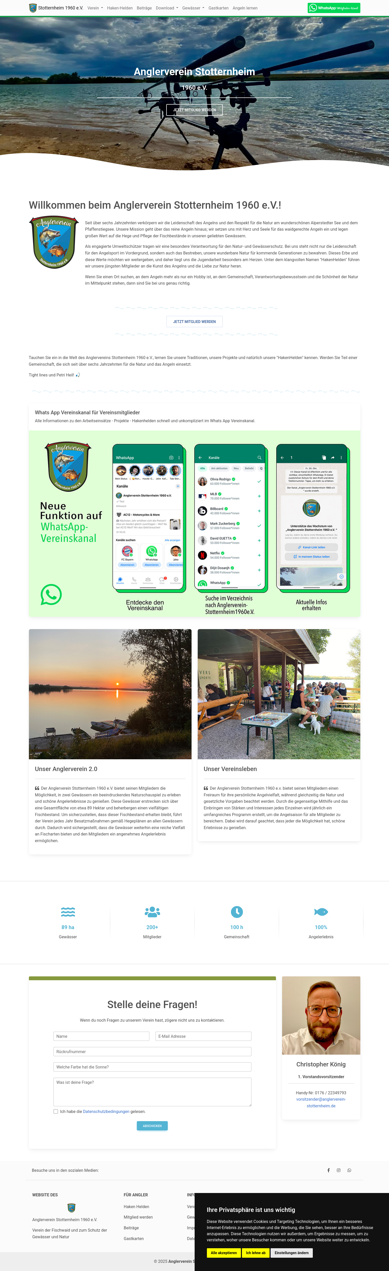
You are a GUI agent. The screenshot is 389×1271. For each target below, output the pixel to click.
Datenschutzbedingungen (106, 1111)
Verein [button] (93, 8)
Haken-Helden (120, 8)
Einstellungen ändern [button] (292, 1253)
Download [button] (165, 8)
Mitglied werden (138, 1217)
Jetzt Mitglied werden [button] (194, 110)
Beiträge (144, 8)
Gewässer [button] (192, 8)
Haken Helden (136, 1206)
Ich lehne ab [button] (255, 1253)
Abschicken (152, 1126)
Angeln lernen (245, 8)
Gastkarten (218, 8)
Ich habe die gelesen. (103, 1111)
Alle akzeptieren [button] (224, 1253)
